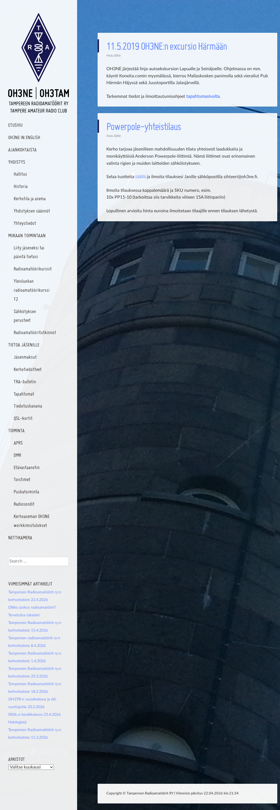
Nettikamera (20, 537)
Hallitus (20, 174)
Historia (21, 186)
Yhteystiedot (25, 223)
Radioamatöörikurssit (33, 269)
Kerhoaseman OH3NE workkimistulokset (31, 520)
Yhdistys (16, 162)
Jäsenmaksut (25, 357)
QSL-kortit (23, 418)
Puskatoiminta (26, 491)
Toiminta (16, 430)
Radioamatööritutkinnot (35, 332)
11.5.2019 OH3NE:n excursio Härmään (166, 46)
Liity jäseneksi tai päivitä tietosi (29, 252)
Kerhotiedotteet (28, 369)
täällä (140, 177)
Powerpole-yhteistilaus (143, 126)
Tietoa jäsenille (23, 344)
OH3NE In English (24, 137)
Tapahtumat (24, 394)
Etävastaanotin (27, 467)
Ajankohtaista (22, 149)
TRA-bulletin (25, 381)
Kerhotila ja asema (30, 198)
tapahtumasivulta (203, 96)
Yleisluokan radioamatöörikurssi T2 (31, 290)
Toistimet (22, 479)
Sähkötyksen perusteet (25, 315)
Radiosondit (24, 504)
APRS (18, 443)
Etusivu (15, 125)
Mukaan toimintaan (27, 235)
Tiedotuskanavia (28, 406)
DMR (17, 455)
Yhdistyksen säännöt (32, 211)
